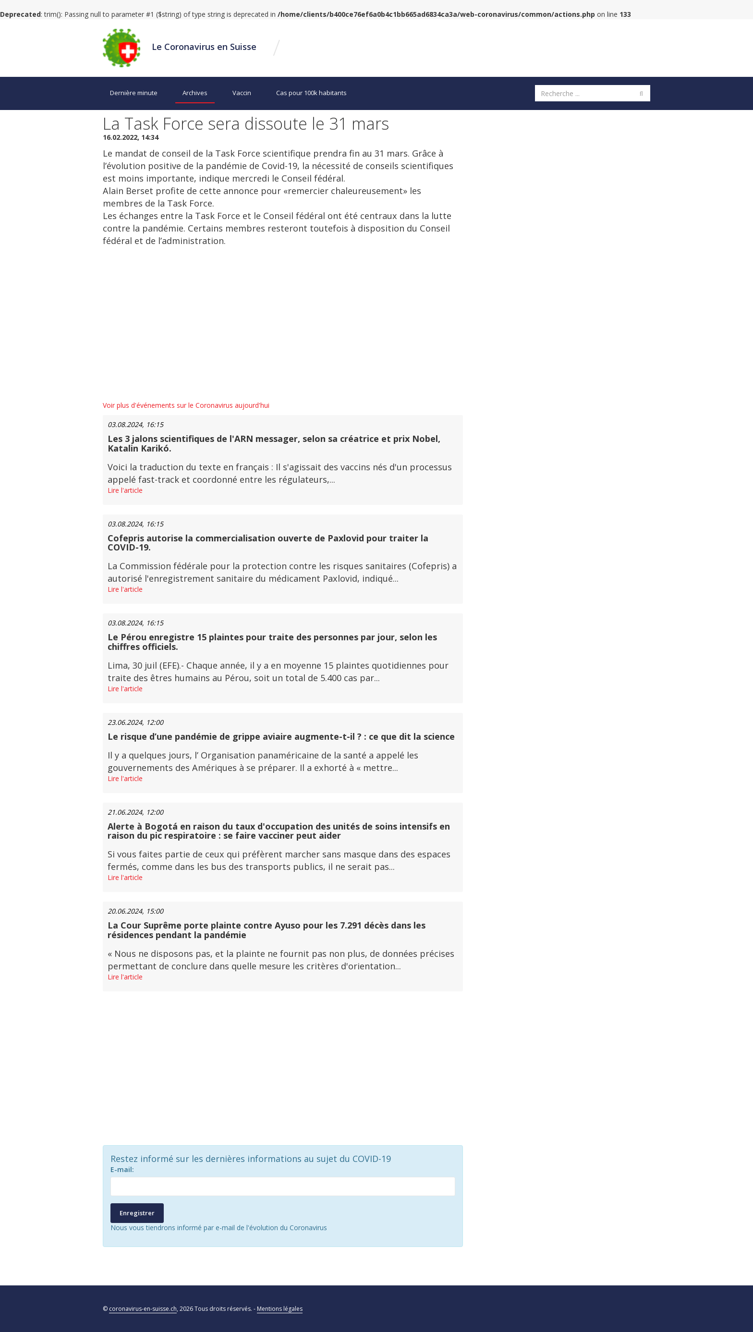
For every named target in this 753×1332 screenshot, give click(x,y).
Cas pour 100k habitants (311, 92)
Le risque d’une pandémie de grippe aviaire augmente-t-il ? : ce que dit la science (281, 736)
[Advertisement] (283, 324)
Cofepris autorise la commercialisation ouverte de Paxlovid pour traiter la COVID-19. (268, 542)
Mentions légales (280, 1309)
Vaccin (241, 92)
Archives (194, 92)
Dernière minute (134, 92)
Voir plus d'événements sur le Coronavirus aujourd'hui (186, 405)
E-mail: (122, 1169)
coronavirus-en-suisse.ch (143, 1309)
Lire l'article (125, 490)
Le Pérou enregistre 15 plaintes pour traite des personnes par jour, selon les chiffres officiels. (272, 641)
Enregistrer (137, 1213)
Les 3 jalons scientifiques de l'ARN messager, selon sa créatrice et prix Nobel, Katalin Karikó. (274, 443)
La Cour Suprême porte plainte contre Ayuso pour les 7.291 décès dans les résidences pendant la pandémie (266, 930)
